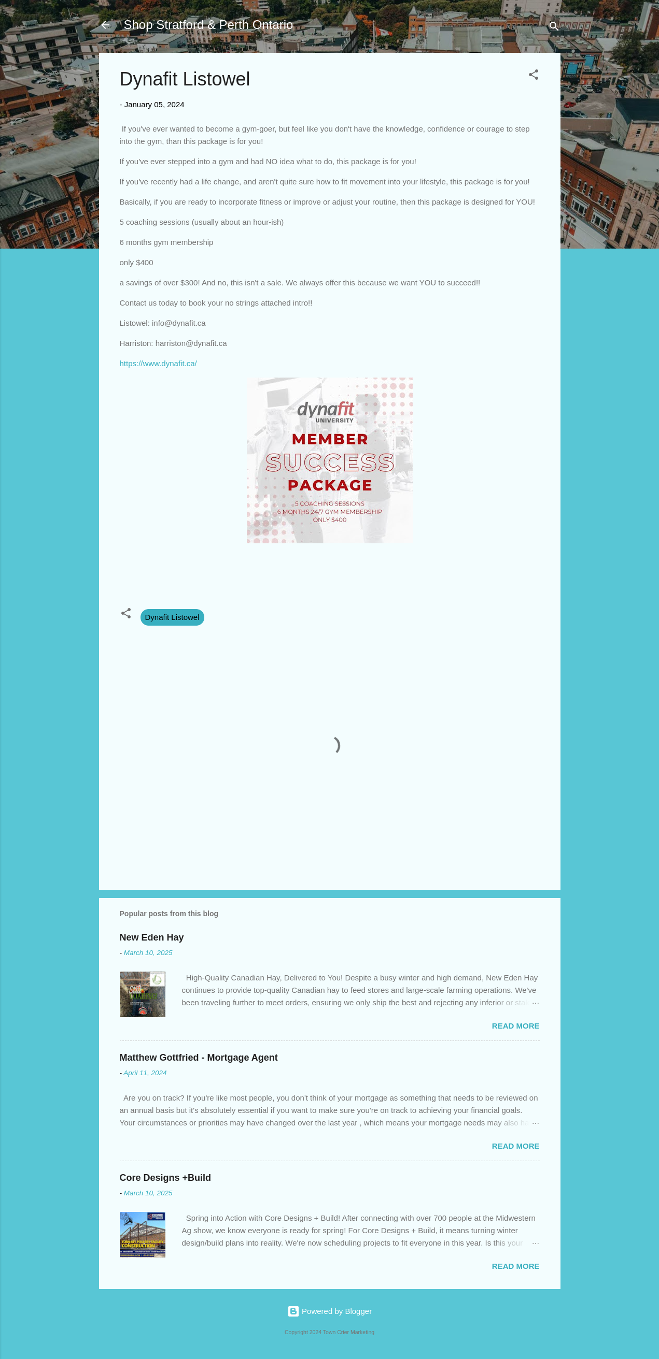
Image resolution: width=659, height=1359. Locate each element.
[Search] (554, 28)
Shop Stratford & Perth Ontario (208, 25)
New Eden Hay (152, 937)
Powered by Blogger (329, 1311)
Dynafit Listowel (172, 617)
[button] (533, 76)
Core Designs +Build (166, 1178)
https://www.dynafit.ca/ (158, 363)
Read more (516, 1025)
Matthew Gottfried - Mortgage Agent (199, 1057)
